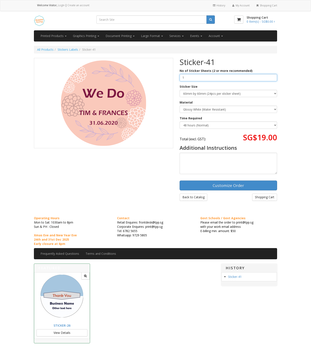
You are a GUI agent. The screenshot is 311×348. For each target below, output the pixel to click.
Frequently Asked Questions (60, 254)
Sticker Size (189, 86)
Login (61, 5)
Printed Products (54, 36)
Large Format (152, 36)
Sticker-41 (235, 277)
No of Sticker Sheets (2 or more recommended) (216, 71)
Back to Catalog (193, 197)
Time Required (191, 118)
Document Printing (120, 36)
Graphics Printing (86, 36)
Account (216, 36)
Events (196, 36)
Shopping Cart (266, 5)
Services (176, 36)
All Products (45, 49)
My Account (240, 5)
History (219, 5)
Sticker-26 (62, 325)
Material (186, 102)
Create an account (78, 5)
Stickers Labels (68, 49)
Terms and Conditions (101, 254)
